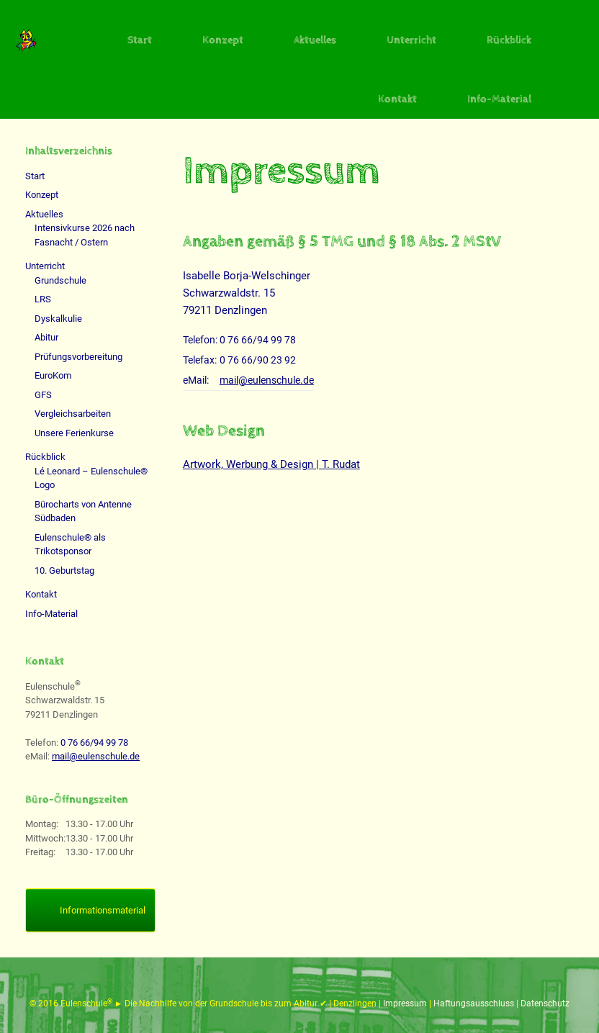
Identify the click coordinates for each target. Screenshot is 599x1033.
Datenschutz (545, 1003)
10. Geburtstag (64, 570)
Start (139, 40)
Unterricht (411, 40)
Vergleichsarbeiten (73, 413)
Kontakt (397, 99)
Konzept (222, 40)
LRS (43, 299)
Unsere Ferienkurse (74, 433)
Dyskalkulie (58, 318)
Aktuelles (315, 40)
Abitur (46, 337)
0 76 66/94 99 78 (258, 340)
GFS (43, 394)
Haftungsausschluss (474, 1003)
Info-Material (499, 99)
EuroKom (53, 375)
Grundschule (60, 280)
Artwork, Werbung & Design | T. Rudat (271, 464)
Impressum (406, 1003)
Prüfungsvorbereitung (78, 356)
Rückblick (509, 40)
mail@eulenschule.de (267, 380)
